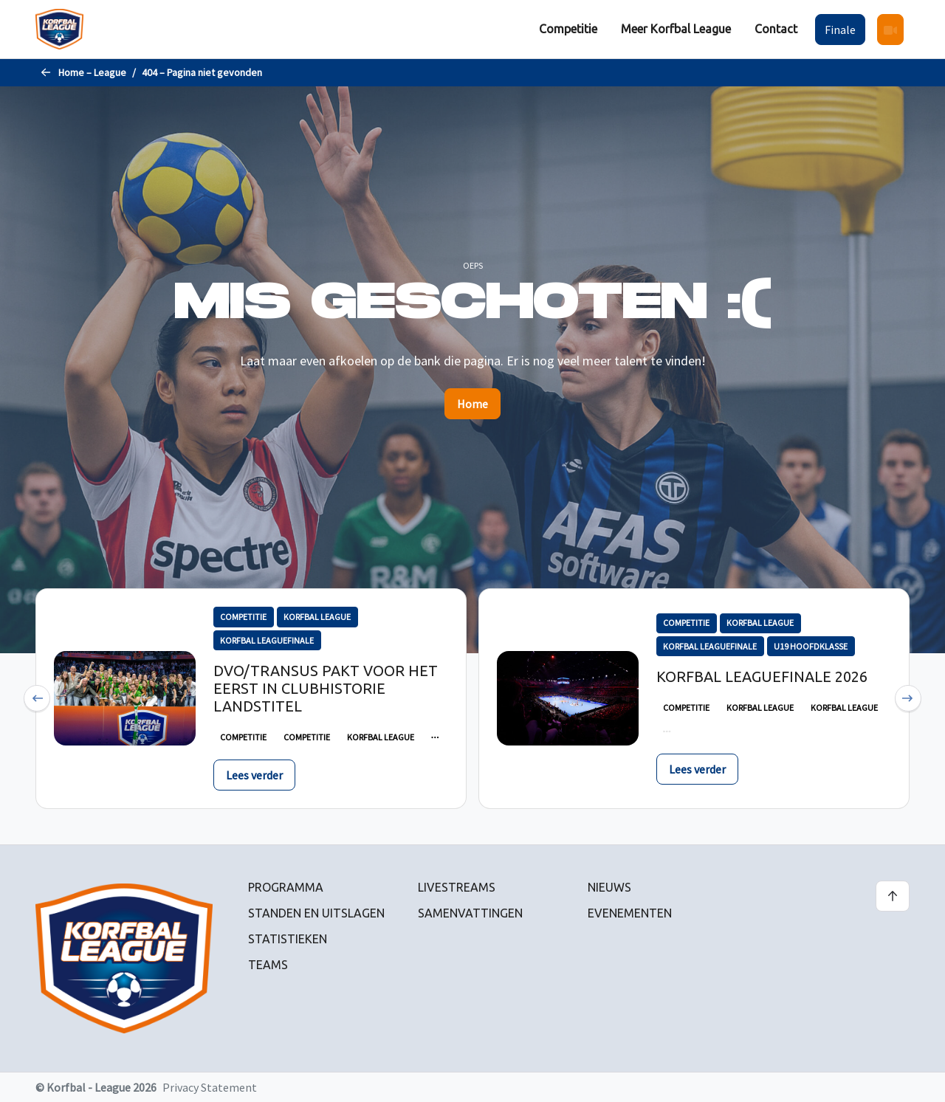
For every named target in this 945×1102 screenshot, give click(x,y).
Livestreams (456, 887)
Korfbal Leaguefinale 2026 (761, 676)
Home (472, 403)
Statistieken (287, 939)
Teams (268, 964)
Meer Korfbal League (676, 28)
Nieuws (609, 887)
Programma (285, 887)
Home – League (92, 72)
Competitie (568, 28)
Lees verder (254, 775)
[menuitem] (568, 29)
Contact (776, 28)
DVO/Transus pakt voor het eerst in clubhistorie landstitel (325, 688)
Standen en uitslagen (316, 913)
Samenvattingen (470, 913)
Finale (840, 29)
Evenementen (630, 913)
